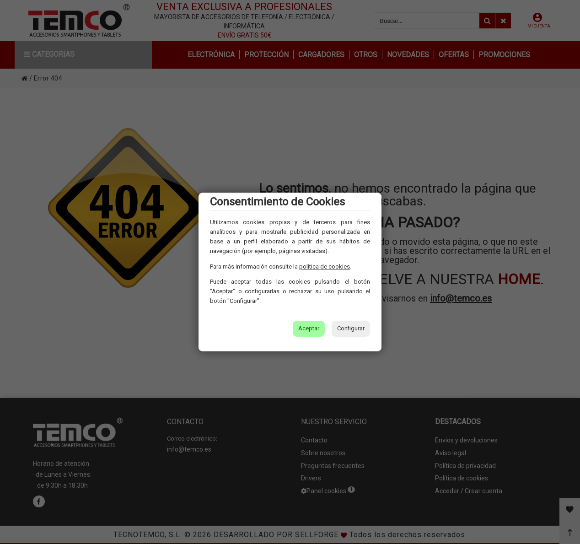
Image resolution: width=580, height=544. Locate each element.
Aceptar (308, 328)
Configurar (351, 328)
